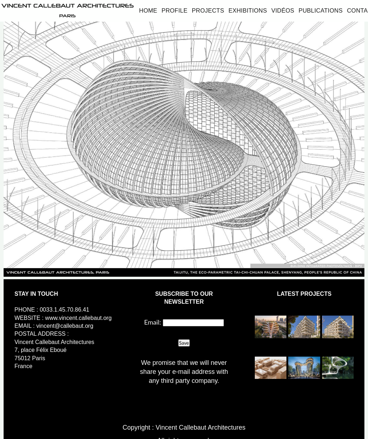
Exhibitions (248, 10)
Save (184, 343)
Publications (321, 10)
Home (148, 10)
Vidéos (282, 10)
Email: (152, 322)
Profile (174, 10)
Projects (208, 10)
